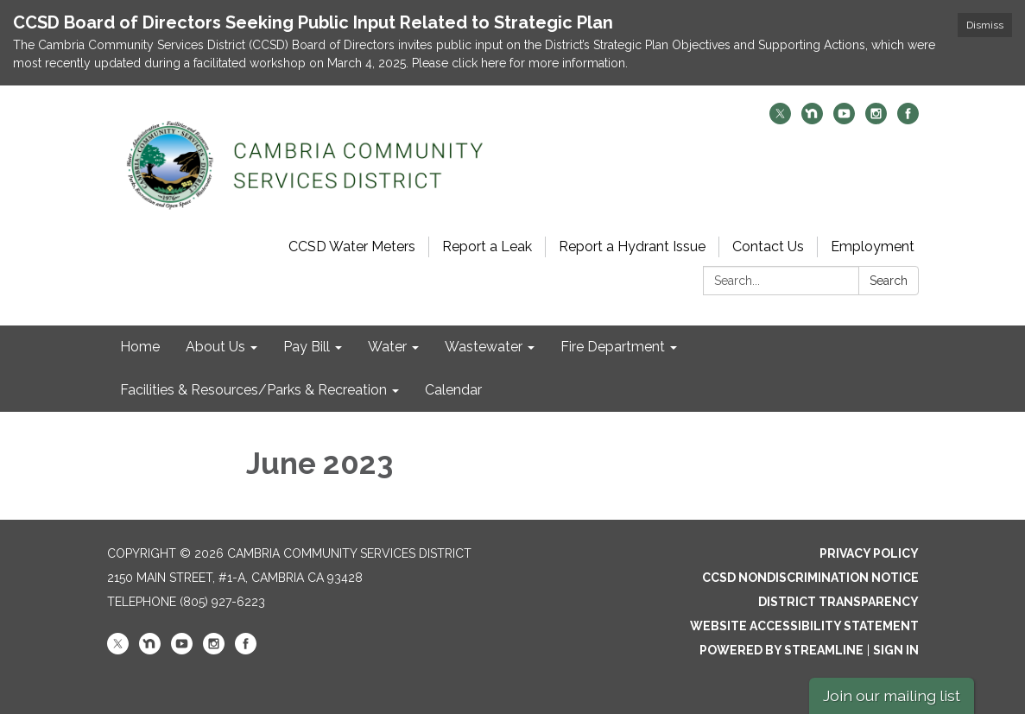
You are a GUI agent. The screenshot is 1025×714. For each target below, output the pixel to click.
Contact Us (768, 246)
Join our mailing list (891, 695)
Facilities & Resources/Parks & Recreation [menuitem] (253, 390)
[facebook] (908, 119)
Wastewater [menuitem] (483, 346)
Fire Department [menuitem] (612, 346)
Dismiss (984, 25)
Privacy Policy (869, 553)
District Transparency (838, 602)
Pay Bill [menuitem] (306, 346)
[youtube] (844, 119)
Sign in (896, 650)
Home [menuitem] (140, 346)
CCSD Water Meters (351, 246)
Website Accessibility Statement (804, 626)
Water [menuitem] (387, 346)
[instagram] (876, 119)
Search (889, 280)
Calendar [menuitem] (453, 390)
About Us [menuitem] (215, 346)
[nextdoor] (812, 119)
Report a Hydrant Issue (632, 246)
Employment (872, 246)
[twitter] (780, 119)
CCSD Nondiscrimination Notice (810, 577)
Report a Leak (487, 246)
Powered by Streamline (781, 650)
